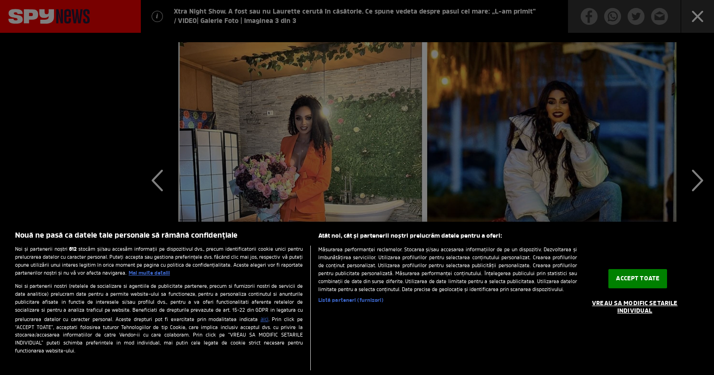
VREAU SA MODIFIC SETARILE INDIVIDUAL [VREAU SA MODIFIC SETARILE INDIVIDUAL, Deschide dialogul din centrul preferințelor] (634, 307)
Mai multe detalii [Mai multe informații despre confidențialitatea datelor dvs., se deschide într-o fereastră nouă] (149, 273)
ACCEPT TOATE (638, 279)
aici (265, 319)
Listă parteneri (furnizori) (351, 300)
